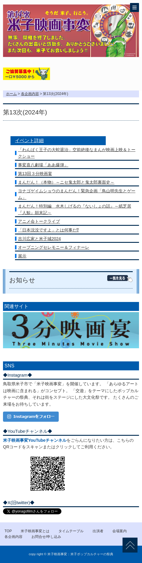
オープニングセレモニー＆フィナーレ (53, 247)
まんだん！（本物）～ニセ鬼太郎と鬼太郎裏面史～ (66, 182)
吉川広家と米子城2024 (39, 238)
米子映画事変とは (35, 531)
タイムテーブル (71, 531)
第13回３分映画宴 (35, 173)
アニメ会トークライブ (39, 221)
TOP (8, 531)
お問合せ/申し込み (46, 537)
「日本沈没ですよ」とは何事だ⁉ (48, 230)
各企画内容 (30, 94)
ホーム (11, 94)
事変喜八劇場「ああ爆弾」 (43, 164)
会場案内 (119, 531)
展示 (22, 256)
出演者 (98, 531)
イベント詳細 (29, 140)
